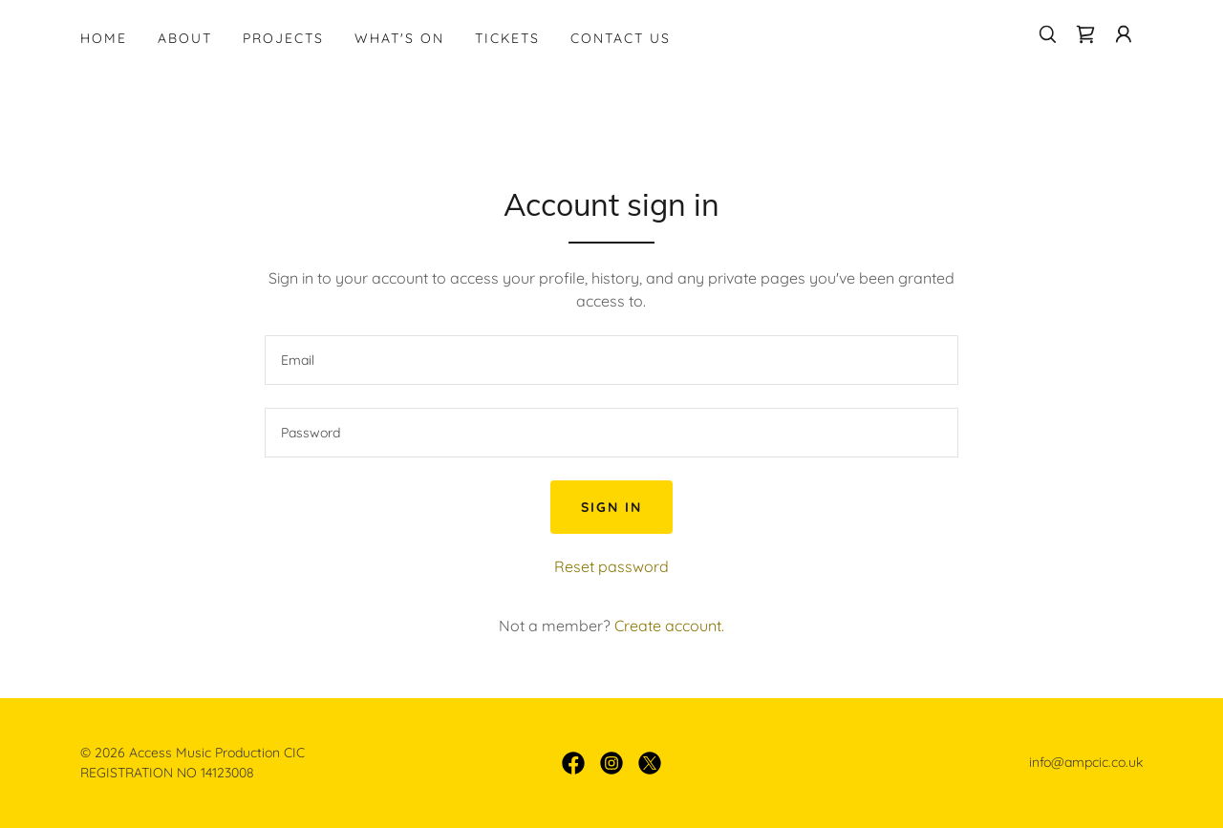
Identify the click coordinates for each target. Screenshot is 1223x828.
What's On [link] (399, 38)
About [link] (185, 38)
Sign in (611, 507)
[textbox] (611, 360)
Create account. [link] (669, 625)
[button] (1124, 34)
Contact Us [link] (620, 38)
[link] (1085, 34)
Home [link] (103, 38)
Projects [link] (283, 38)
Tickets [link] (507, 38)
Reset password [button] (611, 566)
